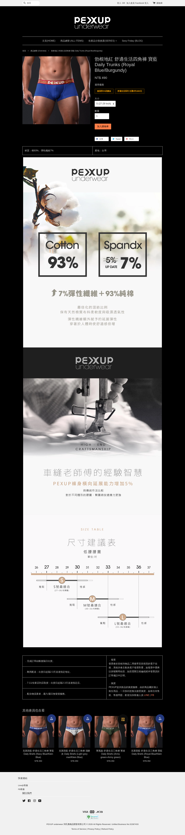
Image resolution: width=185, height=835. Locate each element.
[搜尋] (31, 3)
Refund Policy (107, 829)
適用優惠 (99, 84)
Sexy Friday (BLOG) (132, 41)
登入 (119, 3)
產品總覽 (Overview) (38, 51)
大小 (97, 98)
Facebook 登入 (142, 3)
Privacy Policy (94, 829)
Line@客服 (23, 785)
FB (152, 695)
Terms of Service (78, 829)
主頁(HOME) (48, 41)
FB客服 (21, 789)
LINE (146, 695)
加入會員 (130, 3)
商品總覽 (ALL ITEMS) (72, 41)
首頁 (24, 51)
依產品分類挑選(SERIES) (102, 41)
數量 (97, 111)
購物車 (160, 3)
